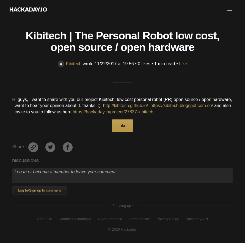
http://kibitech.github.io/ (125, 105)
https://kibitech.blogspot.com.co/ (181, 105)
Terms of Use (139, 219)
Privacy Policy (167, 219)
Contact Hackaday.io (75, 219)
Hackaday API (197, 219)
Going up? (122, 206)
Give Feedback (110, 219)
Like (183, 63)
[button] (229, 9)
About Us (44, 219)
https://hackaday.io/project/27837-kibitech (113, 112)
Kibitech (69, 63)
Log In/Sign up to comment (39, 190)
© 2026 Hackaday (122, 229)
